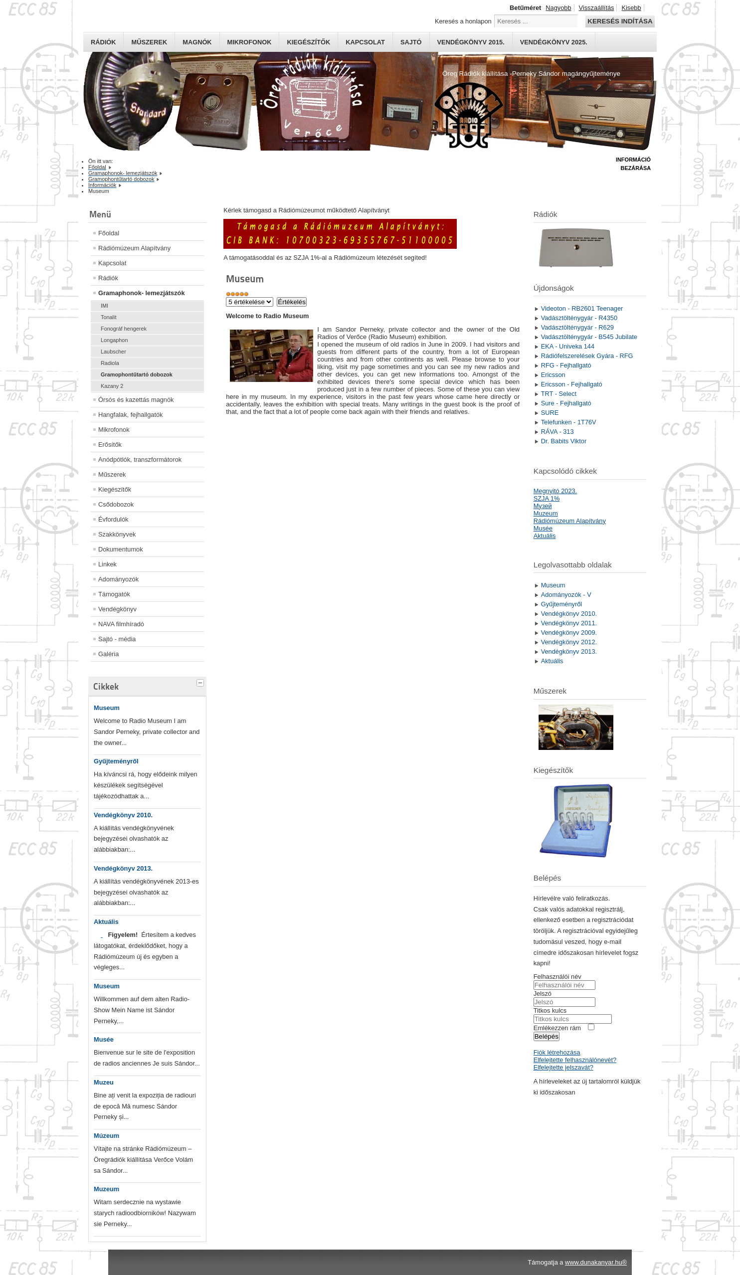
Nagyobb (558, 7)
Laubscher (113, 352)
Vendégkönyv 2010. (123, 815)
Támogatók (114, 594)
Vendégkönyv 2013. (123, 868)
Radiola (110, 363)
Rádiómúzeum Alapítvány (134, 248)
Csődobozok (116, 504)
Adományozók (118, 579)
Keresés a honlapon (463, 21)
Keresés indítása (619, 21)
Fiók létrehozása (557, 1052)
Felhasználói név (557, 976)
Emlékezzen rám (557, 1028)
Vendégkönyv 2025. (553, 42)
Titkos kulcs (550, 1010)
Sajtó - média (117, 639)
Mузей (543, 506)
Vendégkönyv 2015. (471, 42)
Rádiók (103, 42)
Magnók (197, 42)
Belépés (546, 1036)
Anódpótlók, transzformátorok (140, 459)
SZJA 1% (547, 498)
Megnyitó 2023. (555, 491)
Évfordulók (113, 519)
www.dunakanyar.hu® (596, 1262)
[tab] (201, 682)
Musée (104, 1039)
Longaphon (114, 340)
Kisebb (631, 7)
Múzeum (106, 1135)
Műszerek (149, 42)
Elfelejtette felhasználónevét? (575, 1060)
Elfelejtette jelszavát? (563, 1067)
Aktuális (106, 921)
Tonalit (108, 317)
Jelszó (543, 993)
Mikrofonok (249, 42)
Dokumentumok (120, 549)
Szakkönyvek (117, 534)
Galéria (108, 654)
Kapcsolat (365, 42)
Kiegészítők (308, 42)
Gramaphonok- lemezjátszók (141, 293)
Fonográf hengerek (124, 329)
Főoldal (108, 233)
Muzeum (106, 1189)
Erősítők (110, 444)
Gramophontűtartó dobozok (137, 374)
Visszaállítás (596, 7)
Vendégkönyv (117, 609)
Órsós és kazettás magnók (136, 399)
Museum (107, 708)
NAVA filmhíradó (121, 624)
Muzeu (104, 1082)
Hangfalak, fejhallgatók (130, 414)
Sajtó (411, 42)
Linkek (107, 564)
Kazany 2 (112, 386)
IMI (104, 306)
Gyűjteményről (116, 761)
